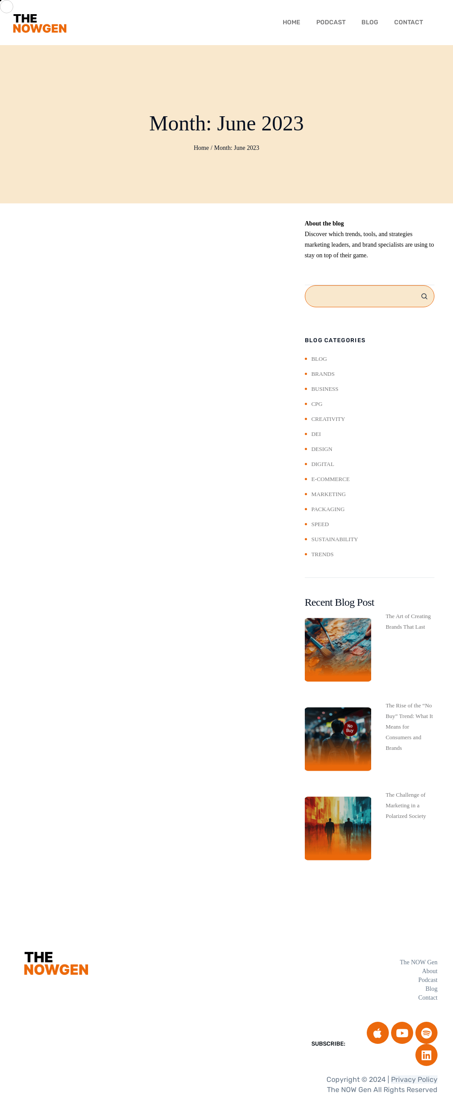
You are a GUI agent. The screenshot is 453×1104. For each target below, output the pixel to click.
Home (201, 148)
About (430, 971)
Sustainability (334, 539)
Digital (322, 464)
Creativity (328, 419)
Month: (236, 148)
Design (322, 449)
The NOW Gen (419, 962)
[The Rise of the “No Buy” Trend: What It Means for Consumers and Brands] (338, 739)
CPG (316, 404)
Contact (408, 22)
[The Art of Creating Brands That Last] (338, 650)
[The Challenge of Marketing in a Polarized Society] (338, 828)
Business (324, 389)
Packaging (328, 509)
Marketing (328, 494)
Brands (323, 374)
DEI (316, 434)
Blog (369, 22)
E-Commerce (330, 479)
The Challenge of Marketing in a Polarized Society (406, 805)
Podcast (331, 22)
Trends (322, 554)
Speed (320, 524)
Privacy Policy (414, 1079)
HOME (291, 22)
